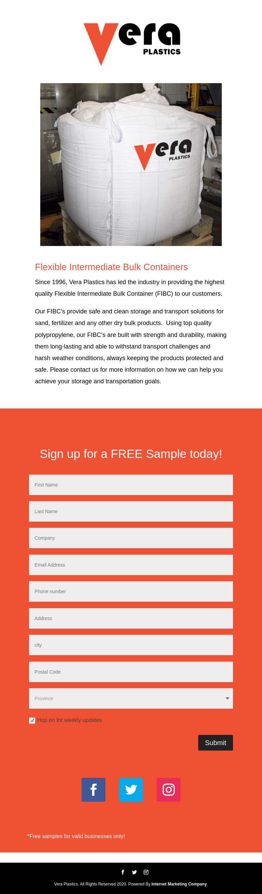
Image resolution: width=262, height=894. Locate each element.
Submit (215, 742)
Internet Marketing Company (179, 884)
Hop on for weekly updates (65, 720)
